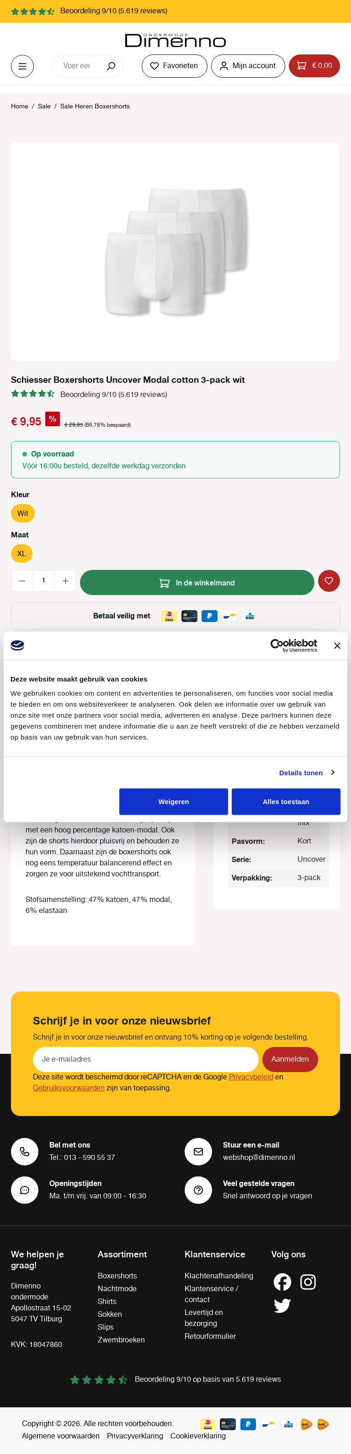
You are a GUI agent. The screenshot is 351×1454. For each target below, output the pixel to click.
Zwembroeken (121, 1340)
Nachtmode (117, 1289)
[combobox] (76, 66)
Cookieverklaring (198, 1436)
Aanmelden (290, 1059)
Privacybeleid (251, 1077)
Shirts (107, 1302)
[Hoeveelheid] (44, 581)
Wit (22, 514)
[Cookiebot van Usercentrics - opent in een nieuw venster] (277, 645)
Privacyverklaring (135, 1436)
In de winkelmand (197, 581)
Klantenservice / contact (211, 1294)
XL (21, 554)
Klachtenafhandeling (219, 1276)
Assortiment (122, 1253)
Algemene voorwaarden (61, 1436)
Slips (106, 1327)
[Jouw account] (248, 66)
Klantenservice (215, 1253)
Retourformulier (210, 1336)
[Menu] (22, 66)
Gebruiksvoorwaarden (69, 1088)
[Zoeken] (111, 66)
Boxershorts (117, 1276)
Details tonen (301, 772)
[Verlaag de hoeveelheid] (22, 581)
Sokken (110, 1314)
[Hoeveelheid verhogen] (65, 581)
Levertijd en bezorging (204, 1318)
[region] (175, 251)
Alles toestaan (286, 801)
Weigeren (174, 801)
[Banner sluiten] (337, 645)
